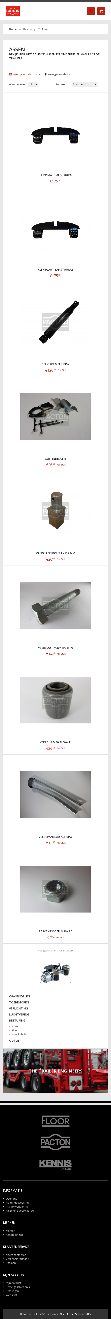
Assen (45, 29)
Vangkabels (19, 1034)
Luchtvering (19, 1014)
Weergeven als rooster (25, 74)
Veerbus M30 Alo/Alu (55, 742)
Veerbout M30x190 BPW (55, 648)
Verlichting (18, 1008)
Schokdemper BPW (55, 364)
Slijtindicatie (55, 458)
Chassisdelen (19, 996)
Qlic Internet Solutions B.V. (76, 1314)
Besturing (29, 29)
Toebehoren (19, 1002)
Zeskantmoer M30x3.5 (55, 931)
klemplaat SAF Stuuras (55, 175)
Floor (15, 1030)
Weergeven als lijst (57, 74)
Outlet (15, 1040)
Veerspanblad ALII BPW (55, 837)
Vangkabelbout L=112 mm (55, 553)
